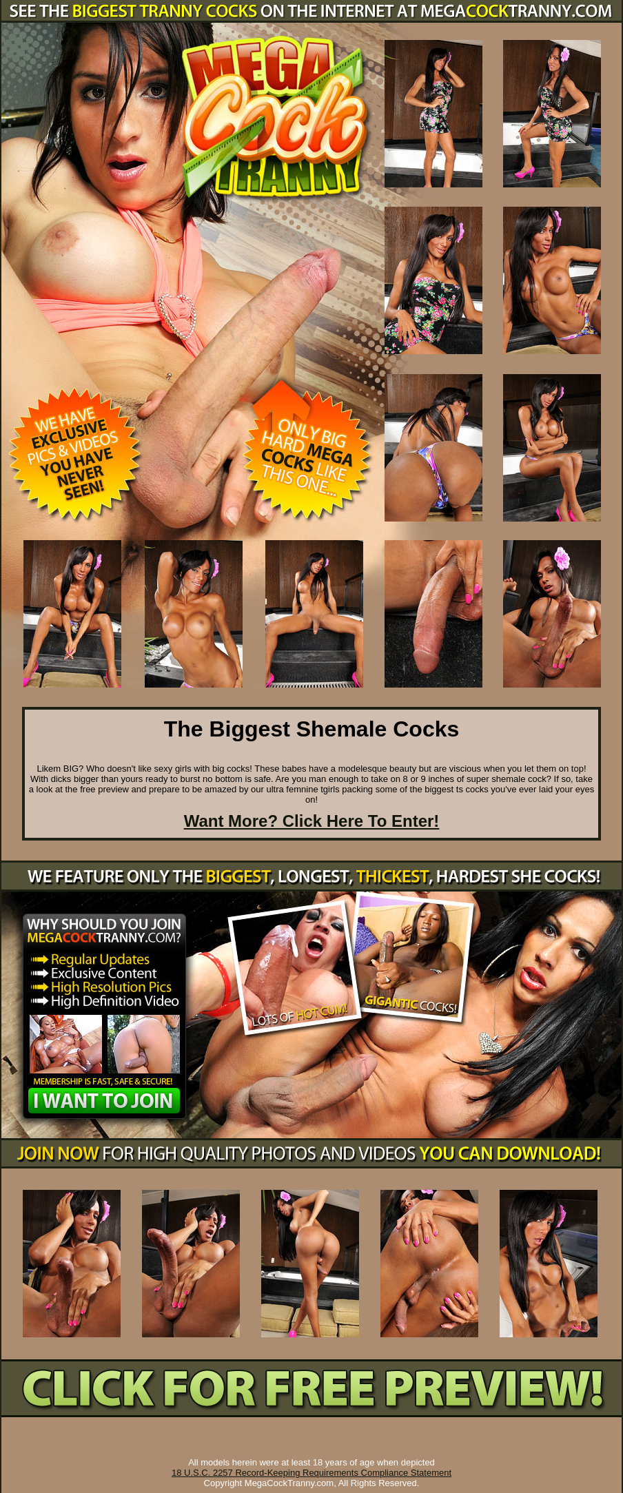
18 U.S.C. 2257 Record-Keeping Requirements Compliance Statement (311, 1473)
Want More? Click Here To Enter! (312, 821)
